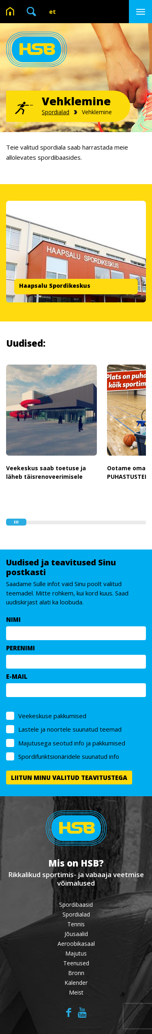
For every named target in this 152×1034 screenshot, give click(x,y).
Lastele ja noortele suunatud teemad (70, 729)
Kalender (76, 982)
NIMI (13, 619)
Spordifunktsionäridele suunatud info (68, 756)
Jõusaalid (76, 934)
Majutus (76, 953)
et (52, 11)
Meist (76, 992)
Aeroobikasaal (76, 943)
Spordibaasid (76, 904)
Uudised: (25, 343)
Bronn (76, 973)
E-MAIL (17, 676)
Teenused (76, 963)
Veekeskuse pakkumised (52, 716)
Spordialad (55, 112)
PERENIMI (20, 648)
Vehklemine (97, 112)
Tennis (76, 924)
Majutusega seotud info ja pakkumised (71, 743)
